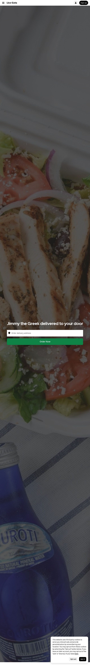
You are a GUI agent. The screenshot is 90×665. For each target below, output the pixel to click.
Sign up (84, 3)
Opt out (73, 659)
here (76, 654)
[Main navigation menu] (3, 3)
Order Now (45, 341)
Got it (83, 659)
